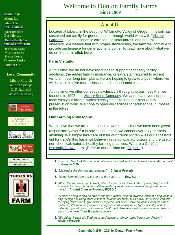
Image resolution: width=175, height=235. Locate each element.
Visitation (67, 61)
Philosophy (82, 117)
